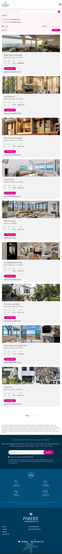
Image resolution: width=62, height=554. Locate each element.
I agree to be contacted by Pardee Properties (22, 457)
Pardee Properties (5, 4)
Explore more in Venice (10, 237)
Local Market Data (34, 526)
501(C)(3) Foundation (35, 529)
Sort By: (44, 26)
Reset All (4, 30)
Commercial (5, 534)
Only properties (11, 19)
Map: (3, 26)
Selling (4, 531)
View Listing (9, 68)
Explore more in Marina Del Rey (12, 71)
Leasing (4, 529)
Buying (4, 526)
